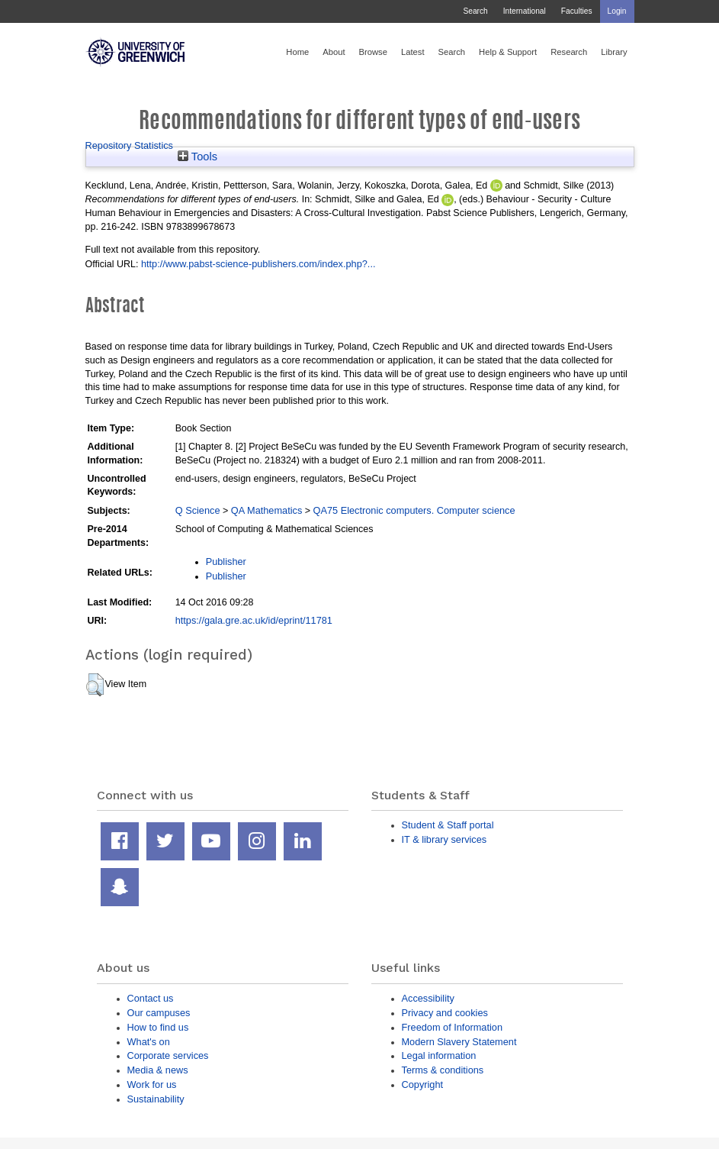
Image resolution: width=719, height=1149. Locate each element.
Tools (197, 156)
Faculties (576, 11)
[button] (95, 684)
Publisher (226, 561)
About (334, 51)
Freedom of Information (452, 1027)
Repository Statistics (129, 145)
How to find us (158, 1027)
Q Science (197, 510)
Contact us (150, 998)
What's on (148, 1041)
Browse (373, 51)
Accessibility (428, 998)
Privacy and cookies (445, 1012)
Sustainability (156, 1099)
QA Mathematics (267, 510)
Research (568, 51)
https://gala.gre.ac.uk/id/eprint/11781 (253, 620)
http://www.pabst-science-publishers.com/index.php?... (258, 263)
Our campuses (159, 1012)
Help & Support (508, 51)
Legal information (439, 1055)
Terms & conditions (443, 1070)
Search (475, 11)
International (524, 11)
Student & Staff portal (448, 825)
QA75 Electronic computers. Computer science (414, 510)
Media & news (157, 1070)
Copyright (423, 1084)
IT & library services (444, 839)
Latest (413, 51)
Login (617, 11)
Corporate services (168, 1055)
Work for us (152, 1084)
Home (297, 51)
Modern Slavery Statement (459, 1041)
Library (614, 51)
